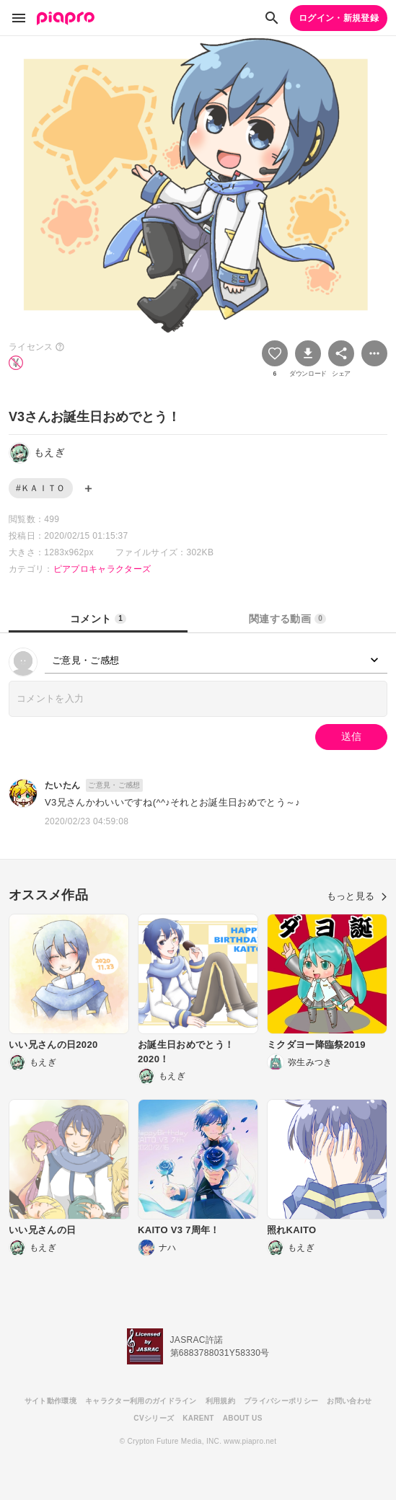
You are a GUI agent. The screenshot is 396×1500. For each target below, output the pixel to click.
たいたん (62, 785)
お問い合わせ (349, 1401)
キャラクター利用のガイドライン (141, 1401)
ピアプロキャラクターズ (102, 569)
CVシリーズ (153, 1418)
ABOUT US (243, 1418)
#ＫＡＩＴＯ (41, 488)
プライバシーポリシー (281, 1401)
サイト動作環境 (50, 1401)
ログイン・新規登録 (339, 18)
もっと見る (357, 896)
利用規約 (220, 1401)
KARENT (198, 1418)
